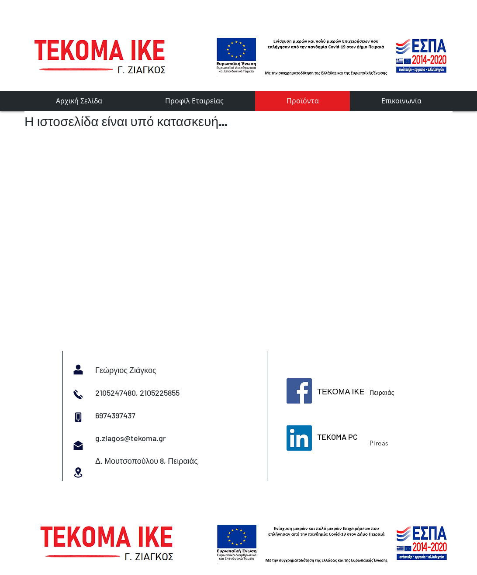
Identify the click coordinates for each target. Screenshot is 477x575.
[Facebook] (299, 391)
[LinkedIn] (299, 438)
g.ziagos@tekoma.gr (130, 438)
